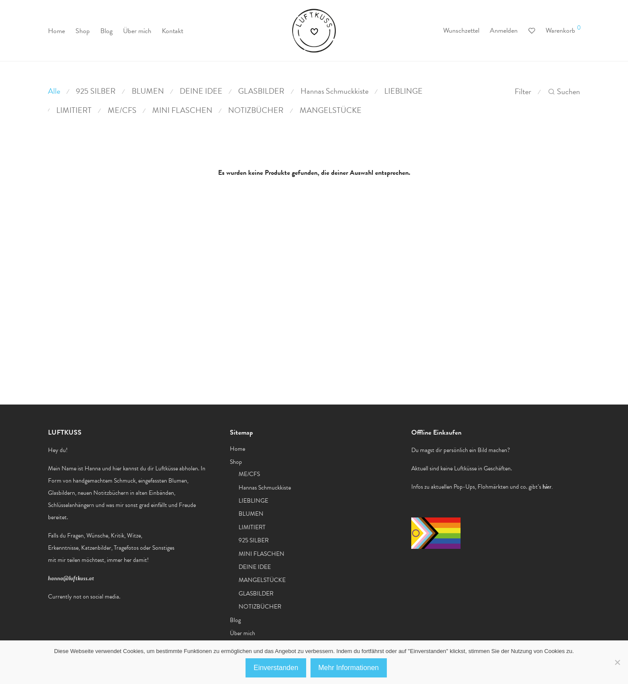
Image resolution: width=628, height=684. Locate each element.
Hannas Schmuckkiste (334, 91)
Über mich (137, 31)
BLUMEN (148, 91)
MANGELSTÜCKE (331, 110)
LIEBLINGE (403, 91)
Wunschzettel (461, 30)
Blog (106, 31)
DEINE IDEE (201, 91)
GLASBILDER (261, 91)
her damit (135, 560)
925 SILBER (96, 91)
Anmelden (504, 30)
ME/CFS (122, 110)
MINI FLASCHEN (182, 110)
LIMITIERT (74, 110)
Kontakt (172, 31)
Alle (54, 91)
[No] (617, 662)
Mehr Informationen (348, 667)
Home (56, 31)
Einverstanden (275, 667)
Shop (82, 31)
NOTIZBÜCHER (255, 110)
